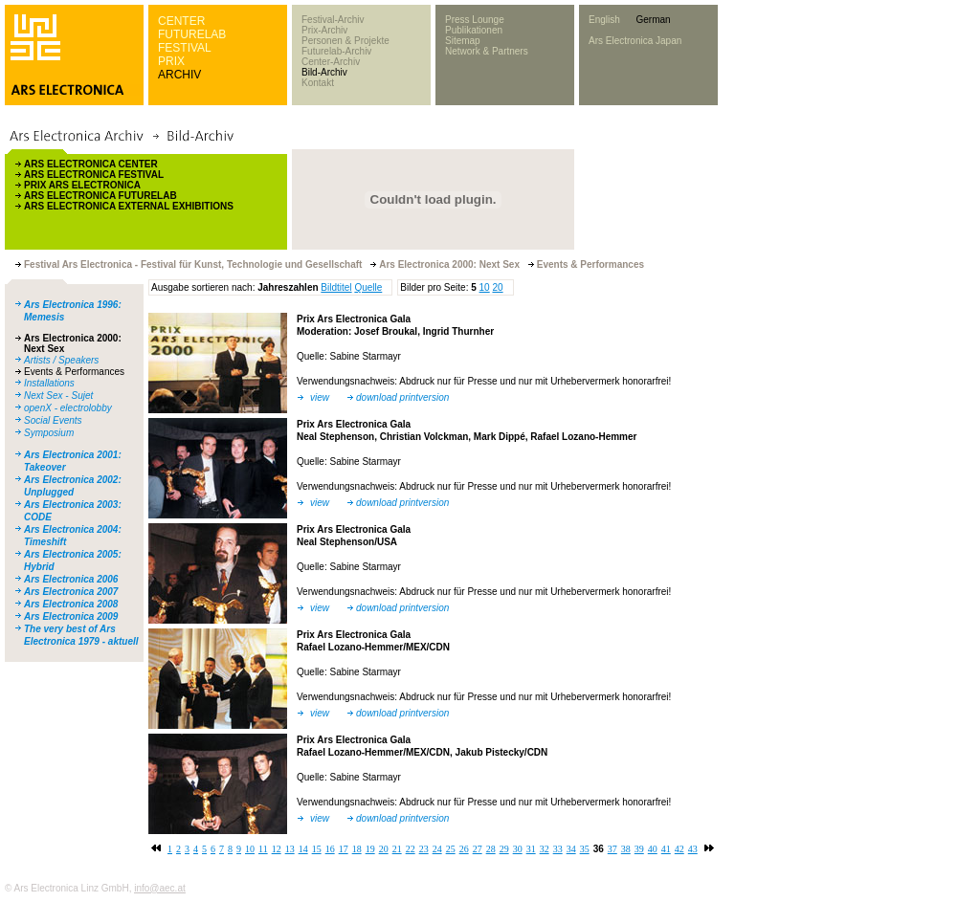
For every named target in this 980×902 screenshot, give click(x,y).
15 (317, 849)
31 (531, 849)
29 (504, 849)
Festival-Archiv (333, 19)
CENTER (181, 21)
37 (612, 849)
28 (491, 849)
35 (585, 849)
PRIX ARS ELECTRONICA (82, 185)
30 (518, 849)
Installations (49, 383)
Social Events (53, 420)
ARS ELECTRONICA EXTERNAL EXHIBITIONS (129, 206)
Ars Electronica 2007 (71, 591)
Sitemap (462, 40)
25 (451, 849)
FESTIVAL (185, 48)
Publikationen (473, 30)
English (604, 19)
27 (477, 849)
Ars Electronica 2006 (71, 579)
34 (571, 849)
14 (303, 849)
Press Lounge (474, 19)
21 (397, 849)
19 (370, 849)
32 (544, 849)
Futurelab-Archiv (336, 51)
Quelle (368, 287)
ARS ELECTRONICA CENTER (91, 164)
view (319, 397)
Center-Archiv (330, 61)
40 (652, 849)
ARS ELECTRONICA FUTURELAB (100, 195)
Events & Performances (74, 371)
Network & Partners (486, 51)
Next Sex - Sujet (58, 395)
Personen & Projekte (345, 40)
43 (693, 849)
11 (263, 849)
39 (639, 849)
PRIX (171, 61)
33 (558, 849)
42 (679, 849)
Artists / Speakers (61, 360)
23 (424, 849)
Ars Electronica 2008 (71, 604)
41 (666, 849)
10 (484, 287)
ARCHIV (179, 74)
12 (276, 849)
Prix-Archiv (324, 30)
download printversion (402, 397)
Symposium (49, 433)
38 (626, 849)
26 (464, 849)
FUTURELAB (192, 34)
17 (343, 849)
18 (357, 849)
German (652, 19)
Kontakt (317, 82)
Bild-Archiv (324, 72)
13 (290, 849)
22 (410, 849)
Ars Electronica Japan (635, 40)
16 (330, 849)
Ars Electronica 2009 (71, 616)
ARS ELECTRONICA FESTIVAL (94, 174)
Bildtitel (336, 287)
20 (497, 287)
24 (437, 849)
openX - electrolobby (68, 408)
